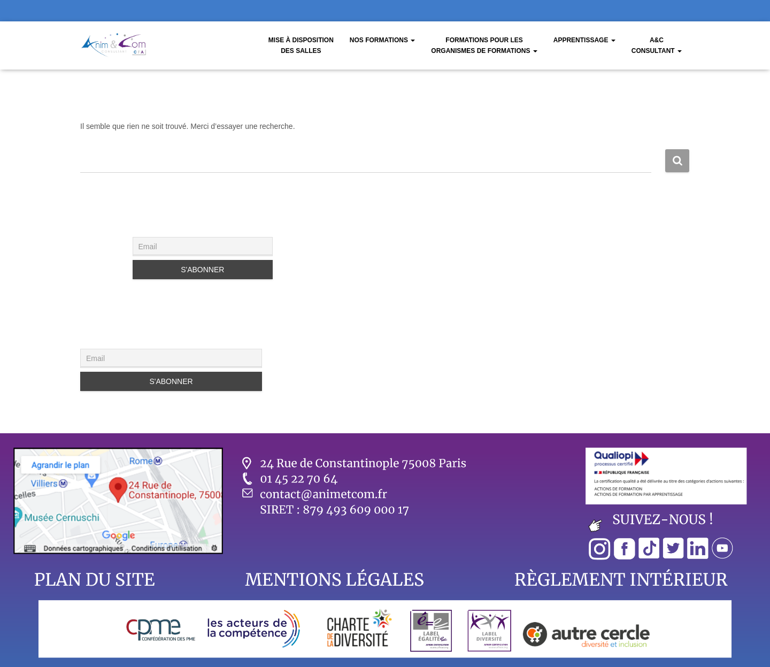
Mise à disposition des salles (301, 45)
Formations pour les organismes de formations (484, 45)
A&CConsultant (657, 45)
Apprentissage (584, 40)
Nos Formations (382, 40)
